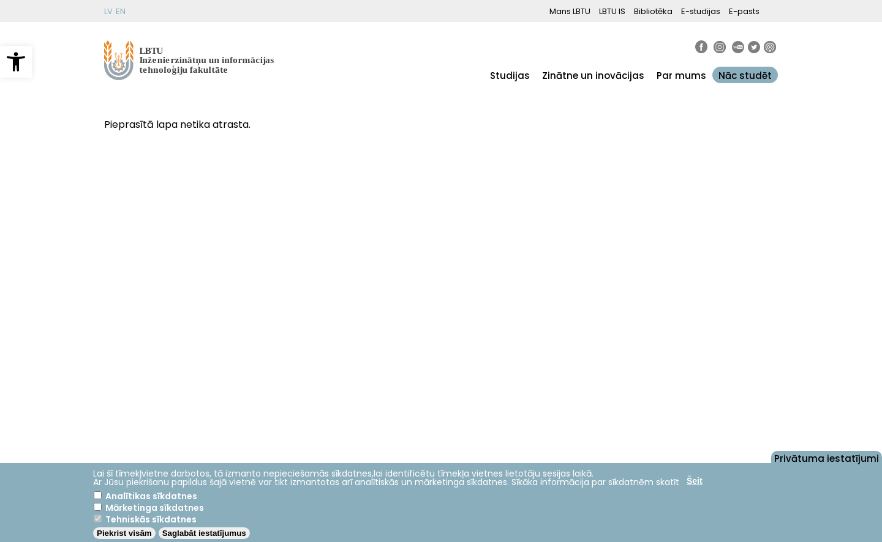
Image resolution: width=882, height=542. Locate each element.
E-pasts (744, 11)
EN (121, 11)
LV (108, 11)
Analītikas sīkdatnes (151, 496)
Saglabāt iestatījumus (204, 533)
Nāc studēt (745, 75)
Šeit (695, 481)
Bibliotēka (653, 11)
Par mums (681, 75)
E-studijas (700, 11)
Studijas (510, 75)
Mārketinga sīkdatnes (154, 508)
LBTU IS (612, 11)
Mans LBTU (569, 11)
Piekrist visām (124, 533)
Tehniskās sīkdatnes (151, 519)
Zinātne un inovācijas (593, 75)
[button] (16, 62)
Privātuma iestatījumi (826, 457)
